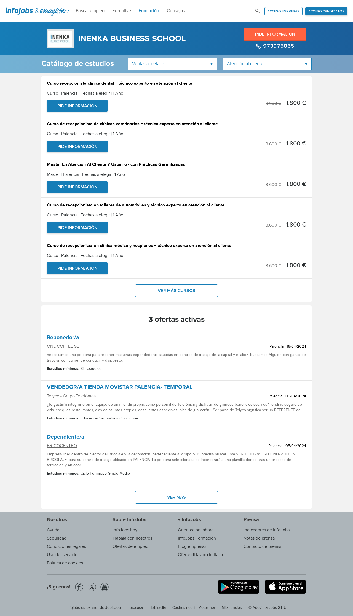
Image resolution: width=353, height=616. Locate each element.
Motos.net (206, 608)
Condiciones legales (66, 546)
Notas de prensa (259, 538)
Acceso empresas (283, 11)
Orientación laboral (196, 530)
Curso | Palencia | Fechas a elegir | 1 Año (85, 93)
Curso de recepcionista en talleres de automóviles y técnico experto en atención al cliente (135, 206)
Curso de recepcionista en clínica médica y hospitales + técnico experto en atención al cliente (139, 246)
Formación (149, 11)
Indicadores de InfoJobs (267, 530)
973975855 (278, 46)
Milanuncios (232, 608)
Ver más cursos (176, 290)
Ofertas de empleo (130, 546)
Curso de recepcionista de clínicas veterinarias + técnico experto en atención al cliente (132, 125)
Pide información (275, 34)
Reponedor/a (63, 338)
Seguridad (56, 538)
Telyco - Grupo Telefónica (71, 396)
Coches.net (182, 608)
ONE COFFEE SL (63, 346)
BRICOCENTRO (62, 445)
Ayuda (53, 530)
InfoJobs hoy (125, 530)
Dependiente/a (65, 437)
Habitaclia (157, 608)
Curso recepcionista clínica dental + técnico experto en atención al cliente (119, 84)
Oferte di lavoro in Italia (200, 554)
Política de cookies (65, 563)
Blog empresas (192, 546)
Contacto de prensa (262, 546)
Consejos (176, 11)
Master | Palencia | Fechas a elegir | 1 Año (86, 174)
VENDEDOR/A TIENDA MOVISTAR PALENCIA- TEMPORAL (119, 388)
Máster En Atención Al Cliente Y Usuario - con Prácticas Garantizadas (116, 165)
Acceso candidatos (326, 11)
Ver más (176, 497)
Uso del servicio (62, 554)
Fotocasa (135, 608)
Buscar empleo (90, 11)
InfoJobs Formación (197, 538)
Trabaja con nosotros (132, 538)
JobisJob (113, 608)
